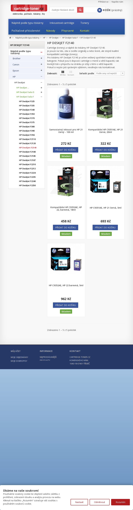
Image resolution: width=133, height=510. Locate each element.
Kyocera (17, 399)
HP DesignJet (20, 288)
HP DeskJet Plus (24, 277)
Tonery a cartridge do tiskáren (22, 437)
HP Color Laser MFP (24, 329)
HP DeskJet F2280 (27, 195)
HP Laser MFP (21, 376)
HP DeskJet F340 (26, 111)
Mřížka (63, 73)
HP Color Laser (21, 324)
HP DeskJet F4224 (27, 258)
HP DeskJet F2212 (27, 170)
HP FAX (17, 299)
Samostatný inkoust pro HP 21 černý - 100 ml (66, 130)
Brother (16, 59)
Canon (16, 65)
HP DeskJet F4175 (27, 233)
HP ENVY (18, 293)
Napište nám (117, 1)
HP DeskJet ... (22, 89)
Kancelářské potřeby (22, 443)
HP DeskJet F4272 (27, 262)
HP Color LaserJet (23, 335)
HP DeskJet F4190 (27, 245)
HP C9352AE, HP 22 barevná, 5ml (66, 285)
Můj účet (16, 474)
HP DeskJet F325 (26, 102)
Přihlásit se (103, 1)
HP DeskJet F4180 (27, 237)
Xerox (15, 429)
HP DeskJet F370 (26, 119)
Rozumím (120, 502)
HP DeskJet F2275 (27, 191)
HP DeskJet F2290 (27, 199)
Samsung (17, 417)
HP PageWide (21, 381)
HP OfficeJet (20, 304)
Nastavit (79, 502)
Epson (16, 72)
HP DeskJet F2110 (27, 140)
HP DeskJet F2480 (27, 208)
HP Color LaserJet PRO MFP (25, 350)
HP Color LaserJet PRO (25, 345)
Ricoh (15, 423)
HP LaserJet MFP (22, 370)
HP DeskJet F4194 (27, 250)
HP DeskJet (19, 84)
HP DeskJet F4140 (27, 220)
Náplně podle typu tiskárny (20, 53)
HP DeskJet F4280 (27, 266)
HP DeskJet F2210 (27, 166)
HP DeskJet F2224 (27, 174)
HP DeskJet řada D (25, 93)
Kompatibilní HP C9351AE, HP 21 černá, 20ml (105, 130)
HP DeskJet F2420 (27, 203)
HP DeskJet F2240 (27, 182)
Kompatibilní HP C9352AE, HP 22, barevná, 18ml (66, 208)
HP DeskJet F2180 (27, 153)
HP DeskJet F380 (26, 128)
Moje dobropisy (19, 484)
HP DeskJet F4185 (27, 241)
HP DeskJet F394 (26, 136)
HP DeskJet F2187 (27, 161)
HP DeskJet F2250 (27, 187)
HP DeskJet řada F (25, 98)
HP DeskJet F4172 (27, 229)
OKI (14, 411)
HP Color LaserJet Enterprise (23, 340)
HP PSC (17, 319)
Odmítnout (99, 502)
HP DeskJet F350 (26, 115)
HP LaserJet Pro (22, 365)
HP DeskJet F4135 (27, 216)
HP (14, 78)
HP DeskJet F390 (26, 132)
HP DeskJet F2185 (27, 157)
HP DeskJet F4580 (27, 271)
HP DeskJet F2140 (27, 149)
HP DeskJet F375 (26, 123)
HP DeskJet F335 (26, 107)
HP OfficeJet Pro (22, 309)
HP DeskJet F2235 (27, 178)
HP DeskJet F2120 (27, 144)
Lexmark (17, 405)
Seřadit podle (86, 73)
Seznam (70, 73)
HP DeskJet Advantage (25, 283)
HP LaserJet (20, 355)
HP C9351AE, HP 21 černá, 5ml (105, 208)
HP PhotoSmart (22, 314)
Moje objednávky (19, 480)
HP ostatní (19, 386)
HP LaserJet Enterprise (25, 360)
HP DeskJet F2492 (27, 212)
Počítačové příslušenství (24, 448)
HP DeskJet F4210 (27, 254)
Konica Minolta (20, 393)
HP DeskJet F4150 (27, 224)
